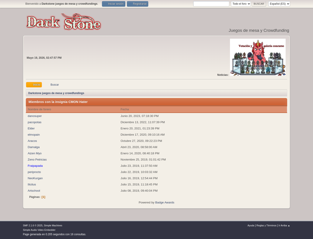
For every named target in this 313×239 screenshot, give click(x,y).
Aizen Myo (35, 153)
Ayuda (251, 225)
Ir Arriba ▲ (284, 225)
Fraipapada (35, 165)
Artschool (34, 190)
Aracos (32, 141)
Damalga (34, 147)
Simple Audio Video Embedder (39, 230)
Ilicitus (32, 184)
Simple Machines (53, 225)
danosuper (35, 116)
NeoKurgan (35, 178)
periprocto (34, 172)
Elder (31, 128)
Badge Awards (164, 202)
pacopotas (35, 122)
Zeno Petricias (37, 159)
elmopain (34, 134)
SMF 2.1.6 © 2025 (33, 225)
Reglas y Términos (266, 225)
